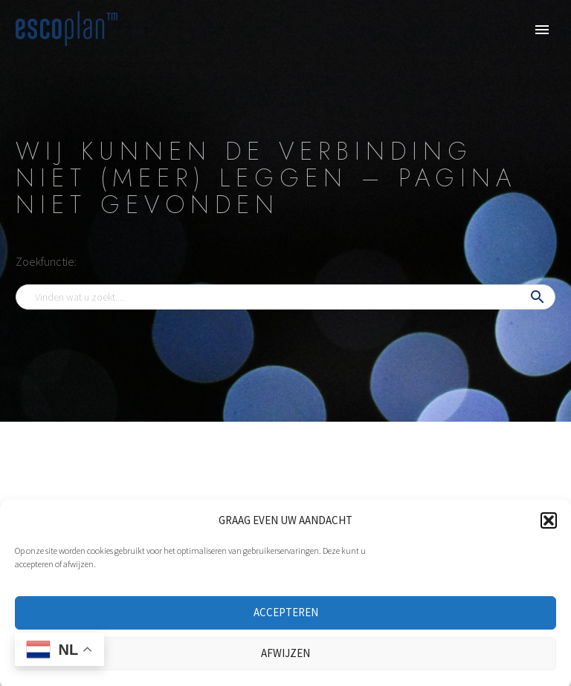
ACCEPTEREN (286, 621)
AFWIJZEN (285, 662)
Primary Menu (542, 29)
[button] (548, 529)
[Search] (285, 297)
